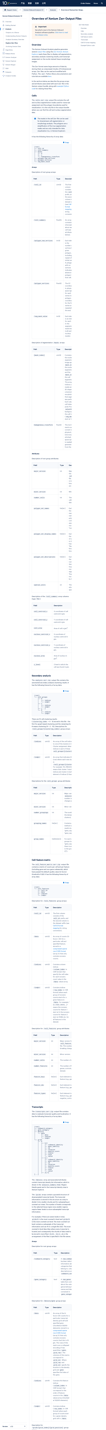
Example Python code (88, 45)
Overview (84, 28)
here (49, 76)
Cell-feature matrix (86, 37)
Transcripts (84, 40)
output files (41, 51)
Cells (82, 31)
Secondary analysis (87, 34)
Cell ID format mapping (69, 206)
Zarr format (57, 51)
